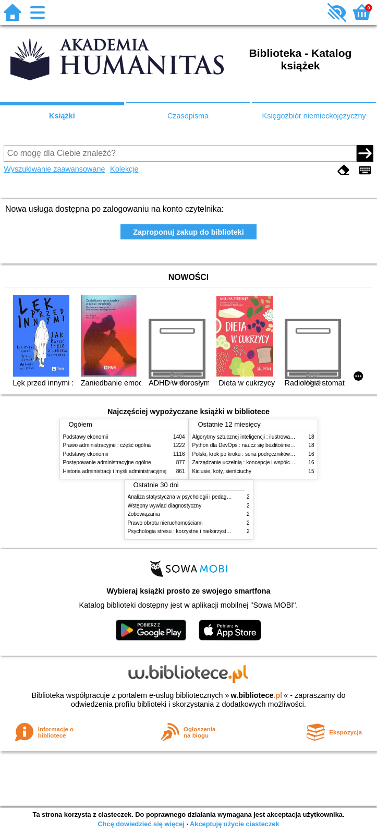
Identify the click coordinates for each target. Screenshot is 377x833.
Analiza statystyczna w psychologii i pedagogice (183, 497)
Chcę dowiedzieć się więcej (141, 824)
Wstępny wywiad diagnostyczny (165, 506)
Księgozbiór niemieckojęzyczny (314, 116)
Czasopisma (188, 116)
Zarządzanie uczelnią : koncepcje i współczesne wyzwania (260, 462)
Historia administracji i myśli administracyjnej (115, 471)
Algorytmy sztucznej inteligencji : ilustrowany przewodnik (258, 437)
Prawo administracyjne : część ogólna (107, 445)
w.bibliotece (257, 695)
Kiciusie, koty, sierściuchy (222, 471)
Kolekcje (124, 169)
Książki (62, 116)
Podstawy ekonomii (85, 437)
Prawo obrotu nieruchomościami (165, 523)
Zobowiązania (144, 514)
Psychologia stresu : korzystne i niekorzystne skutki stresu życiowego (208, 531)
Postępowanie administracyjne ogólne (107, 462)
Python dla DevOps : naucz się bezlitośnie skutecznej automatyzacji (271, 445)
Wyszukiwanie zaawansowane (54, 169)
